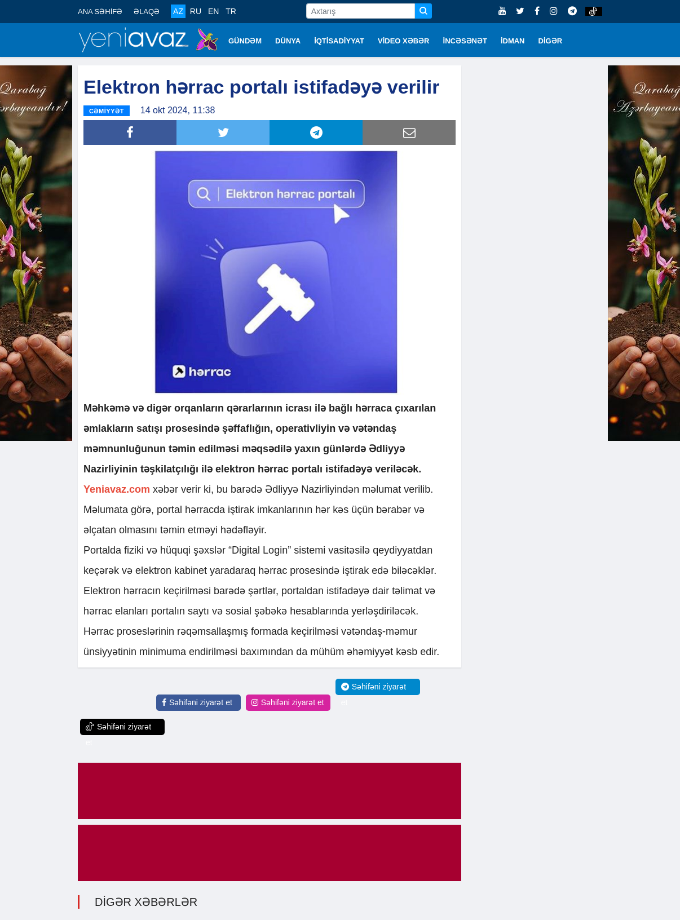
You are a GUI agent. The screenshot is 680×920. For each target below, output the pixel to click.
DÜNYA (288, 41)
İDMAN (513, 41)
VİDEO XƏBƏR (404, 41)
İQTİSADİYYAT (339, 41)
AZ (178, 11)
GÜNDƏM (245, 41)
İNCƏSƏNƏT (465, 41)
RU (195, 11)
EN (213, 11)
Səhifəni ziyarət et (197, 702)
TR (231, 11)
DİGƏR (550, 41)
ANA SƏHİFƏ (100, 11)
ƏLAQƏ (147, 11)
